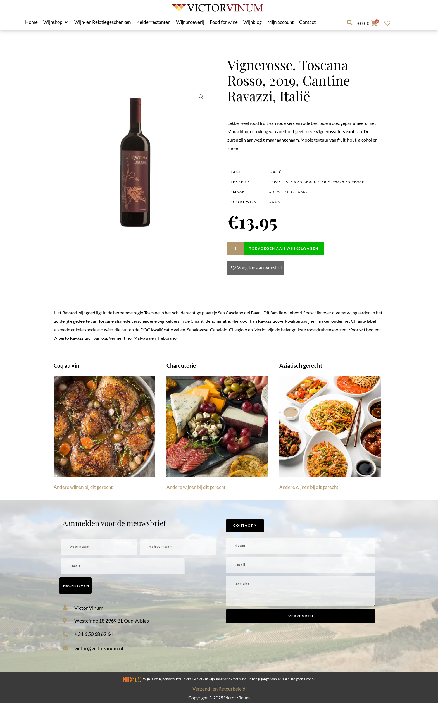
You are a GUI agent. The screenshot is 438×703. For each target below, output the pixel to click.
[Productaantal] (235, 248)
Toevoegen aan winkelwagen (283, 248)
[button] (56, 22)
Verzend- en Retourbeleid (219, 689)
